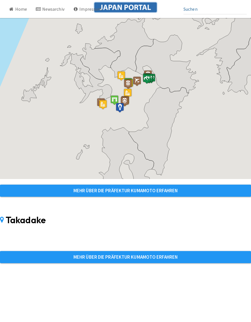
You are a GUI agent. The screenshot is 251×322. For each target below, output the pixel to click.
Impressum (87, 9)
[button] (114, 100)
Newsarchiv (49, 9)
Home (17, 9)
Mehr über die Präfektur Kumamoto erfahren (125, 190)
